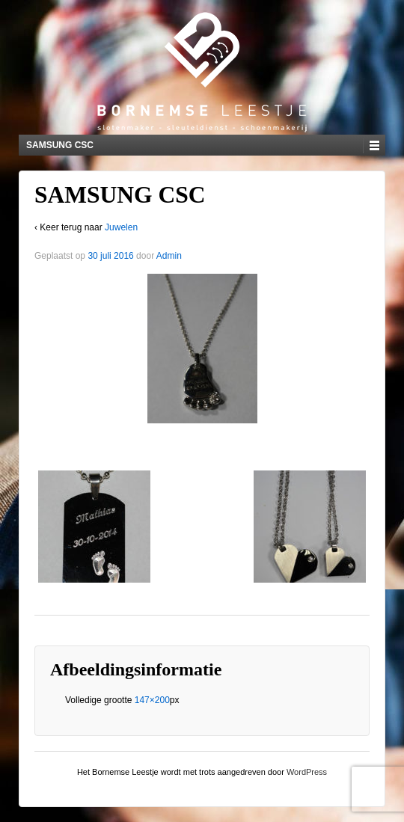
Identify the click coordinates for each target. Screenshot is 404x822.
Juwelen (121, 227)
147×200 (152, 700)
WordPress (307, 771)
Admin (169, 256)
